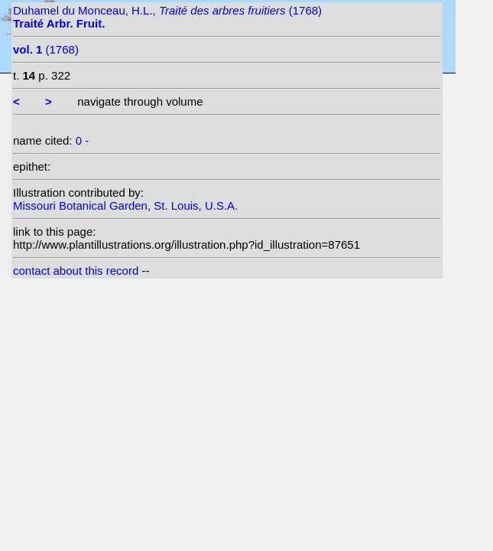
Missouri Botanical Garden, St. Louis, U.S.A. (125, 205)
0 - (82, 140)
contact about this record (75, 270)
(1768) (46, 49)
